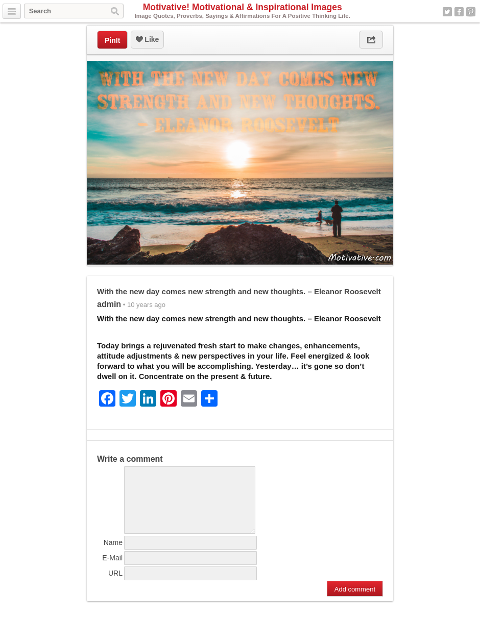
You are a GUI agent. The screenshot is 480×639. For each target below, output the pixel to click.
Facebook (459, 12)
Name (113, 555)
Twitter (447, 12)
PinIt (112, 40)
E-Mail (112, 570)
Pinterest (471, 12)
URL (115, 585)
